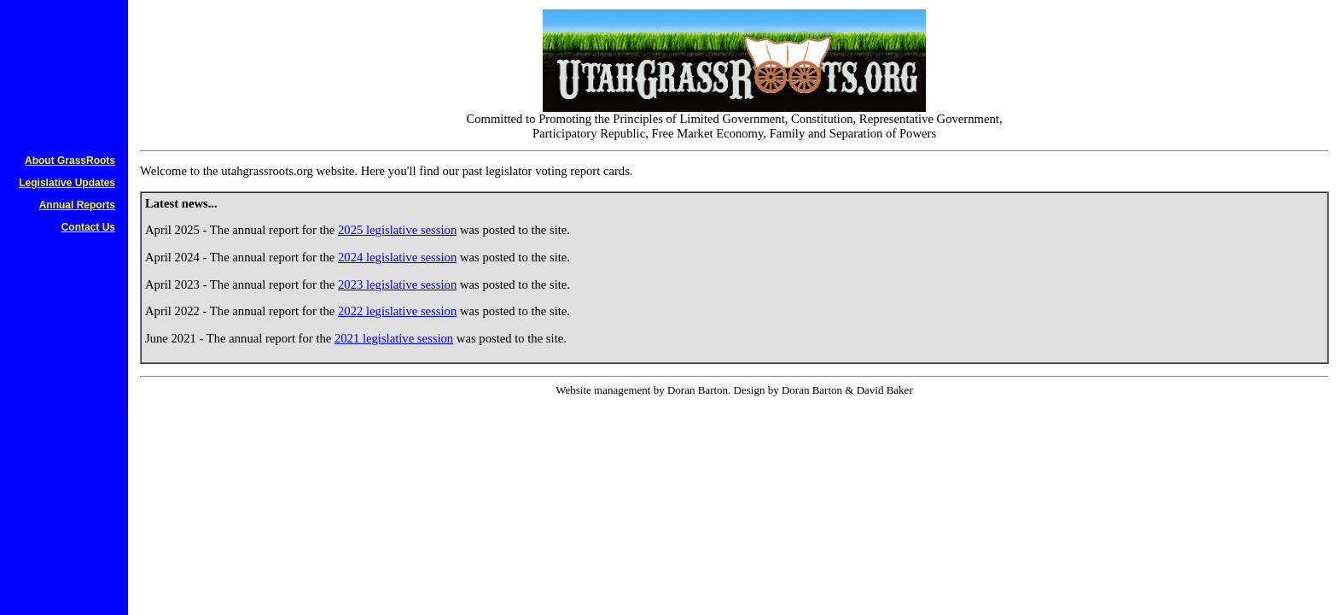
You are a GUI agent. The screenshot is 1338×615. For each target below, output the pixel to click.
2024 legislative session (397, 257)
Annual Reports (77, 205)
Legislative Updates (67, 183)
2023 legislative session (397, 284)
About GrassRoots (70, 161)
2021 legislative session (393, 338)
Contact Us (88, 227)
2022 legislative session (397, 311)
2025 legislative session (397, 230)
